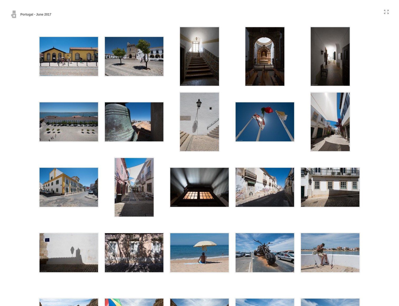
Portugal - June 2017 (31, 14)
